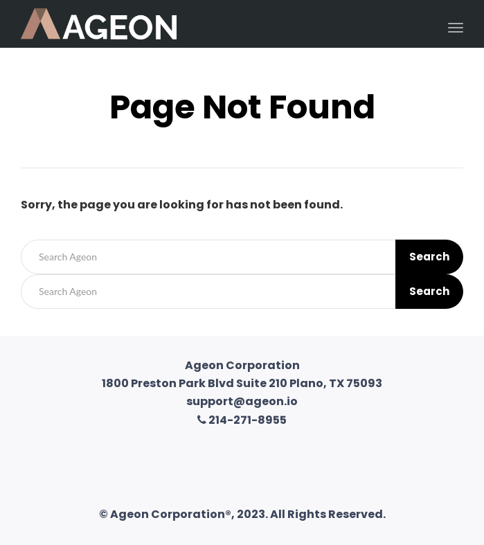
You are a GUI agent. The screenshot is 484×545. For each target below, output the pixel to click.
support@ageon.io (242, 401)
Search (429, 256)
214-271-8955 (242, 420)
